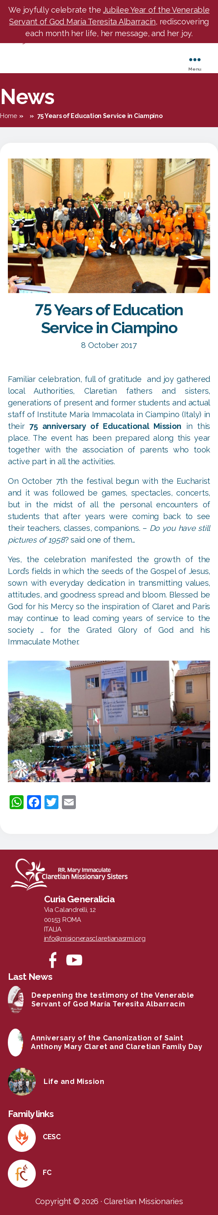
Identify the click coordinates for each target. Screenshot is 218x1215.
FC (47, 1172)
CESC (52, 1137)
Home (8, 115)
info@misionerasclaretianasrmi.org (95, 938)
